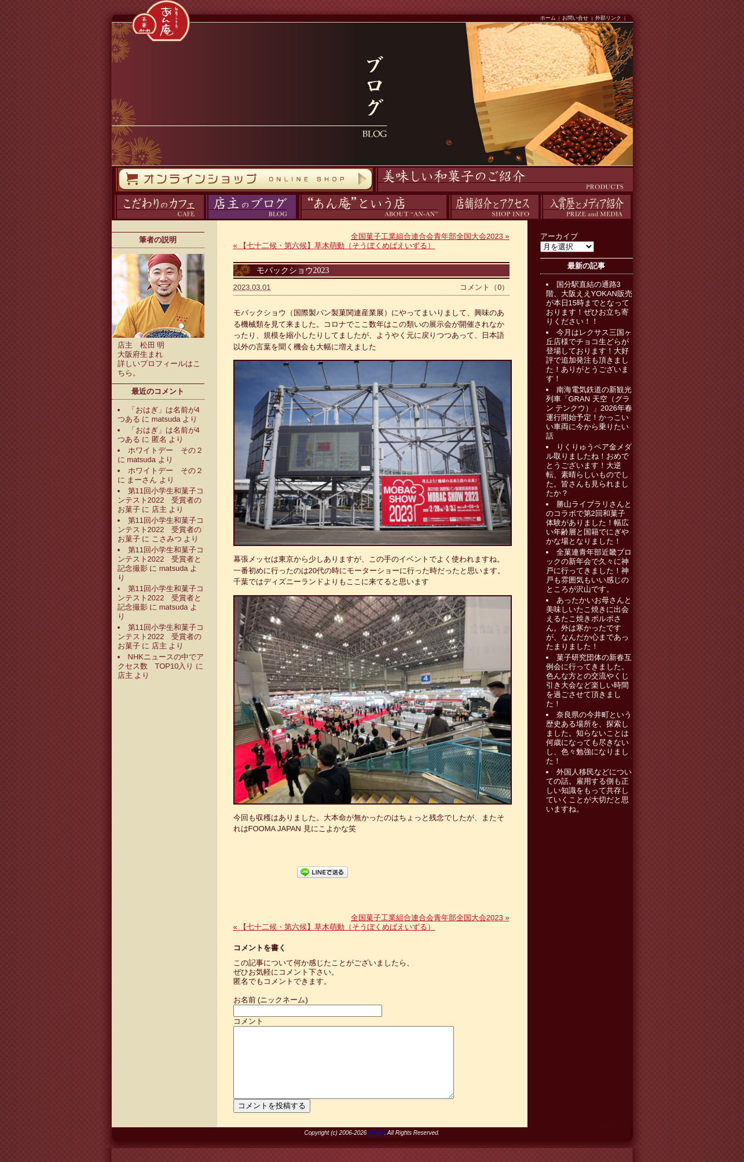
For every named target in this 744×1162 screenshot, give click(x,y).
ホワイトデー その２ (165, 450)
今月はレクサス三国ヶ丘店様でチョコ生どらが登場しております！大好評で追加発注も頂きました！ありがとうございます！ (589, 355)
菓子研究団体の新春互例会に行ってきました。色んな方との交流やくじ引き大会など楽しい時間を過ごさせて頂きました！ (589, 680)
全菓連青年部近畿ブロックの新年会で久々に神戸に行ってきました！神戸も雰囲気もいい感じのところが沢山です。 (589, 570)
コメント (248, 1021)
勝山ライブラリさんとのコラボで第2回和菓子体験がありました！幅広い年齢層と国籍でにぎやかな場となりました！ (589, 522)
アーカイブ (559, 236)
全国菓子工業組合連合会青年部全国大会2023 (430, 236)
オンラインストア (115, 191)
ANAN (376, 1146)
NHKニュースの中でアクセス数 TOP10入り (161, 661)
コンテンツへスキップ (3, 0)
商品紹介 (374, 191)
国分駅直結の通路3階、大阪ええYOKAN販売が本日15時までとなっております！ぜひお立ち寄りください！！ (589, 303)
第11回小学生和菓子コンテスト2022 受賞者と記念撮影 (161, 559)
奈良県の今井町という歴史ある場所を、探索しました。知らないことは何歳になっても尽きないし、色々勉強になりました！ (589, 737)
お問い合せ (575, 18)
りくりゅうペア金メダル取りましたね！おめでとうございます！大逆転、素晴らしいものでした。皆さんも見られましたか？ (589, 469)
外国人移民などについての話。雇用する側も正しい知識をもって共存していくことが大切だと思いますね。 (589, 790)
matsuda (166, 419)
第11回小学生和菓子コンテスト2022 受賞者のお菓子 (161, 500)
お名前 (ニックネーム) (270, 999)
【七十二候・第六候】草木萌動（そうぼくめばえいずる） (334, 245)
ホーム (548, 18)
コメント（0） (484, 287)
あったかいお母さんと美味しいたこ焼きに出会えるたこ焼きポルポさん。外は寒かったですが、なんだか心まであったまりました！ (589, 623)
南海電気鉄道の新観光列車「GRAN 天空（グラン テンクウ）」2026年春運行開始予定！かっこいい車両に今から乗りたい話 (589, 412)
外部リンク (608, 18)
